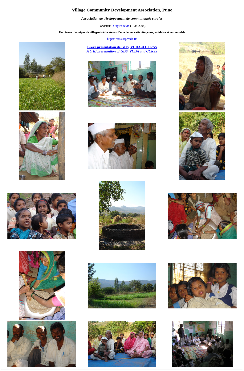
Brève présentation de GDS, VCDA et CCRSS (122, 49)
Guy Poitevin (121, 25)
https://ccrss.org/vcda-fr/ (122, 38)
